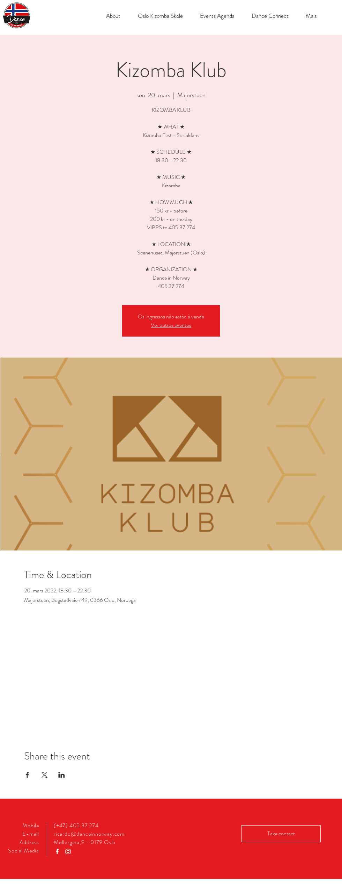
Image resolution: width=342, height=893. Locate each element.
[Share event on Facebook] (27, 775)
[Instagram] (68, 851)
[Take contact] (281, 833)
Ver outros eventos (171, 325)
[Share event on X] (44, 775)
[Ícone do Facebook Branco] (57, 851)
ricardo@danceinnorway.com (89, 834)
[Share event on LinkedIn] (61, 775)
